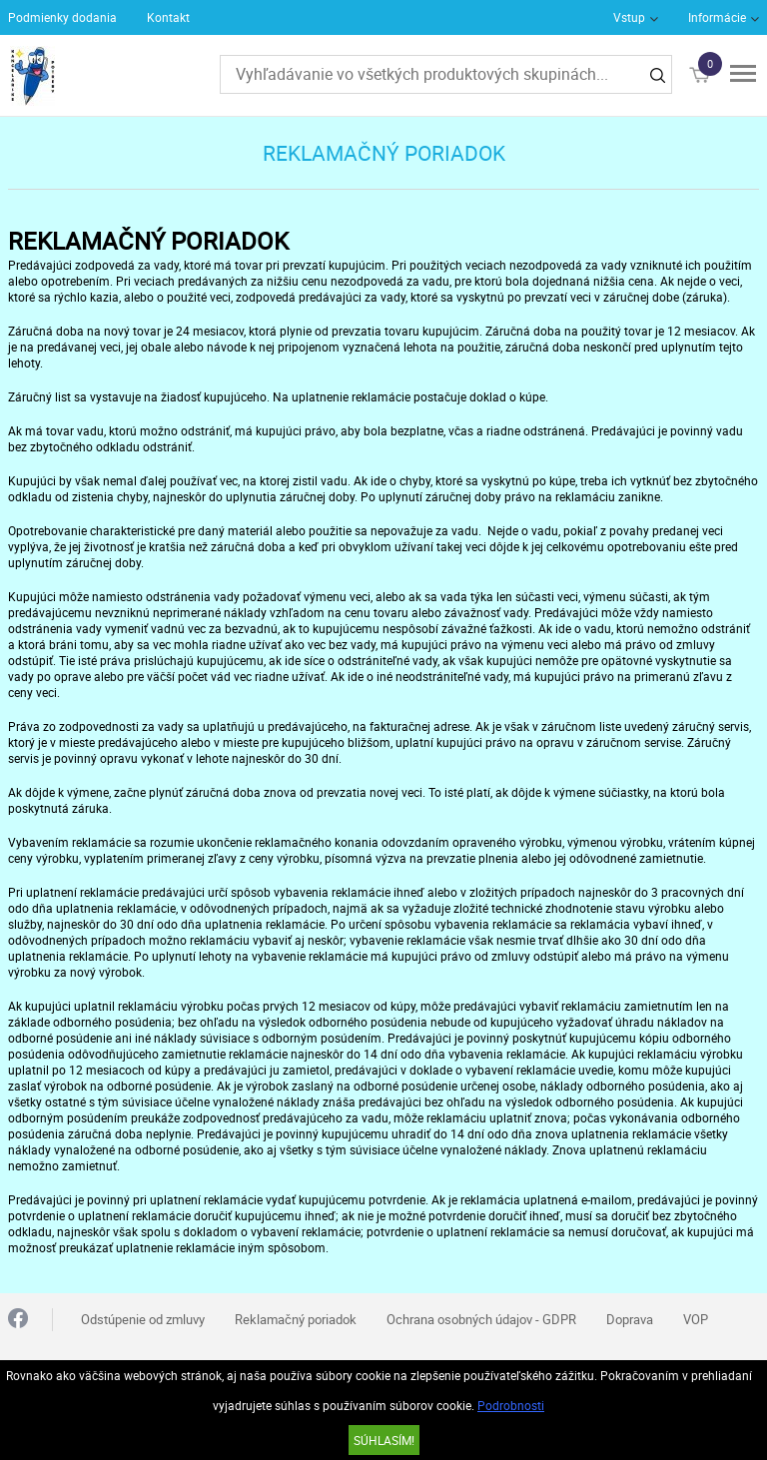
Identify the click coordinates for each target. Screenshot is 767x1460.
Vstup (629, 17)
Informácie (717, 17)
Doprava (629, 1319)
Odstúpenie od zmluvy (143, 1319)
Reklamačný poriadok (296, 1319)
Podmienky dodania (62, 17)
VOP (695, 1319)
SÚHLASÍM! (384, 1440)
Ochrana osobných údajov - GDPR (481, 1319)
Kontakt (168, 17)
